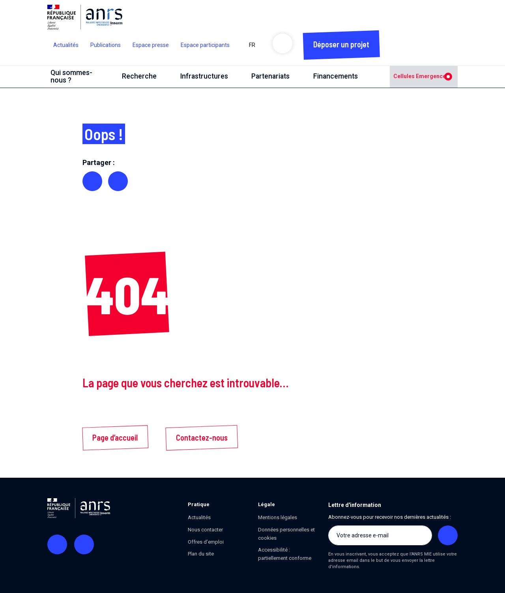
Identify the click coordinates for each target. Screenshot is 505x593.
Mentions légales (277, 517)
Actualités (66, 45)
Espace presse (151, 45)
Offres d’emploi (206, 542)
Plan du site (201, 554)
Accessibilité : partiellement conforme (284, 554)
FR (255, 45)
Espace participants (205, 45)
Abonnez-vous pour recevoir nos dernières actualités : (389, 517)
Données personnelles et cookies (286, 534)
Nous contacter (205, 530)
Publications (105, 45)
